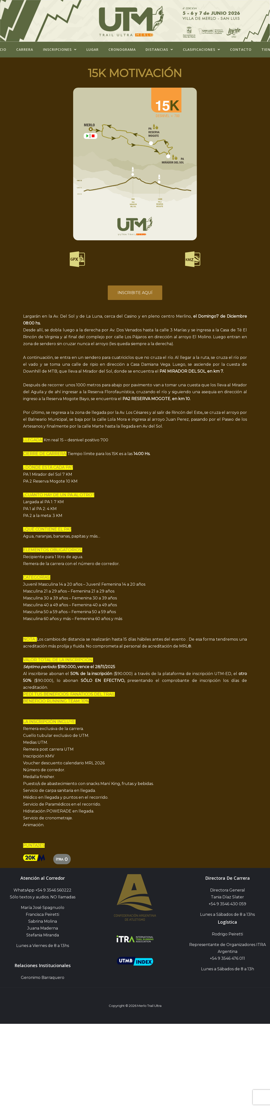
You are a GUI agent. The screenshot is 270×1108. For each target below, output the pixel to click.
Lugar (92, 49)
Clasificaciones (201, 49)
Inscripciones (60, 49)
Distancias (159, 49)
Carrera (24, 49)
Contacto (241, 49)
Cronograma (122, 49)
